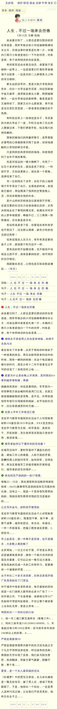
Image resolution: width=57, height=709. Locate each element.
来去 (33, 293)
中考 (44, 3)
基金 (32, 3)
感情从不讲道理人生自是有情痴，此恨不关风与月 (27, 341)
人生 (13, 293)
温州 (11, 10)
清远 (18, 10)
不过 (19, 293)
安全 (4, 10)
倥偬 (39, 293)
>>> (43, 277)
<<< (13, 277)
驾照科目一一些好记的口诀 (17, 612)
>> (37, 277)
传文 (50, 3)
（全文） (12, 268)
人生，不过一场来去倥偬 (20, 307)
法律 (38, 3)
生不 (15, 299)
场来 (29, 299)
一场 (26, 293)
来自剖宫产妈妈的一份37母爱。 (24, 475)
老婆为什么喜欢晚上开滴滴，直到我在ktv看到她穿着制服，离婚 (28, 378)
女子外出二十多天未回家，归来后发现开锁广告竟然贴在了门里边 (27, 578)
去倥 (35, 299)
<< (19, 277)
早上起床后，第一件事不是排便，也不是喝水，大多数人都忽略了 (27, 541)
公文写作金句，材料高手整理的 (20, 507)
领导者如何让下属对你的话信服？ (25, 443)
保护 (20, 3)
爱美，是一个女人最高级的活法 (20, 671)
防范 (26, 3)
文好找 (7, 3)
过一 (22, 299)
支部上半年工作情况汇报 (20, 412)
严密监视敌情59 (11, 639)
